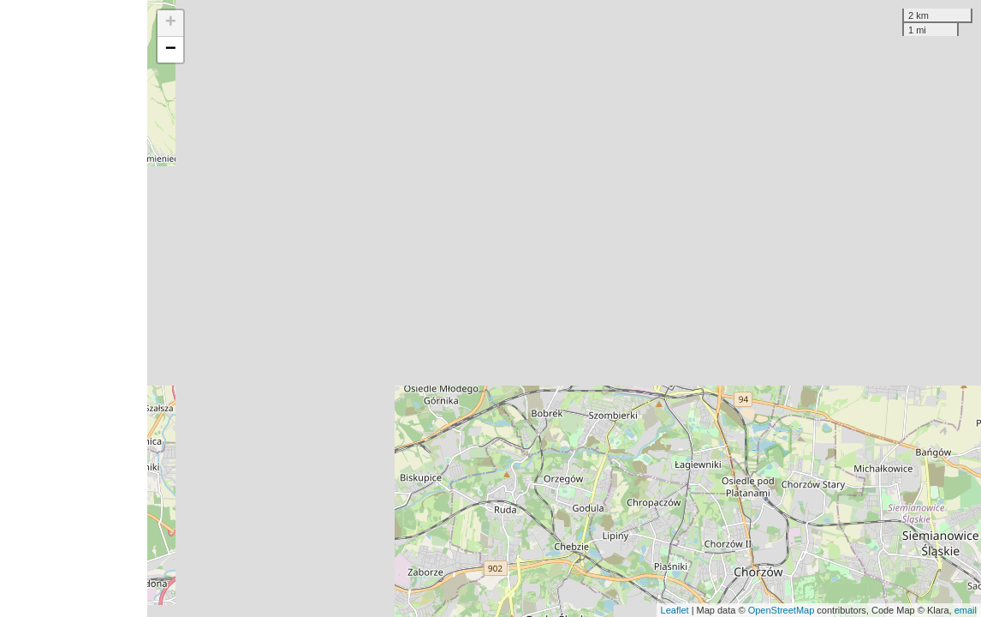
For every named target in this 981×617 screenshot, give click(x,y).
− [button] (170, 50)
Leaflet (675, 610)
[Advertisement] (73, 308)
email (965, 610)
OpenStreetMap (781, 610)
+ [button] (170, 23)
